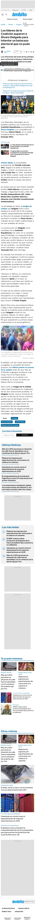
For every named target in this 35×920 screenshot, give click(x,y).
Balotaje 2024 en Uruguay (10, 425)
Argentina (19, 911)
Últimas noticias (12, 19)
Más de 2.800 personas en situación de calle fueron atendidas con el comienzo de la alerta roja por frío (17, 451)
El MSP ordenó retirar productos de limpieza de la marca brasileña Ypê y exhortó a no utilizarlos (20, 541)
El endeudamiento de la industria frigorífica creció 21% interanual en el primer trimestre (17, 478)
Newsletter (29, 901)
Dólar (30, 10)
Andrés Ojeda (7, 163)
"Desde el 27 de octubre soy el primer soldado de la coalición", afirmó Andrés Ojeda (18, 92)
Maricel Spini (7, 51)
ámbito (3, 24)
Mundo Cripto (27, 19)
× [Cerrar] (16, 64)
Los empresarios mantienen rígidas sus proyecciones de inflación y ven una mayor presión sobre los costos (17, 487)
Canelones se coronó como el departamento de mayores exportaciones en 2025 (14, 469)
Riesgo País (15, 10)
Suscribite (25, 435)
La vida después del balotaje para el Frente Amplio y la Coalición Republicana (22, 146)
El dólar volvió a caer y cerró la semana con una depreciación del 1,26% (17, 788)
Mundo (10, 24)
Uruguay (19, 24)
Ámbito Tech (6, 911)
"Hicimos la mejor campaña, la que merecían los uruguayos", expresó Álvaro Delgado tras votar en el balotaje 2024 (18, 86)
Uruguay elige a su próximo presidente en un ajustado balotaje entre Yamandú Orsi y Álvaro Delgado (21, 153)
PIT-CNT (24, 10)
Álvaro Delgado (7, 129)
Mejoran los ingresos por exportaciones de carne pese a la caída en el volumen (15, 460)
